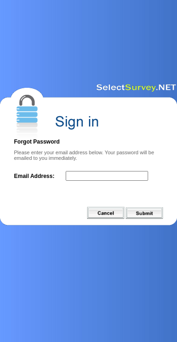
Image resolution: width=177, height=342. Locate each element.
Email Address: (34, 176)
